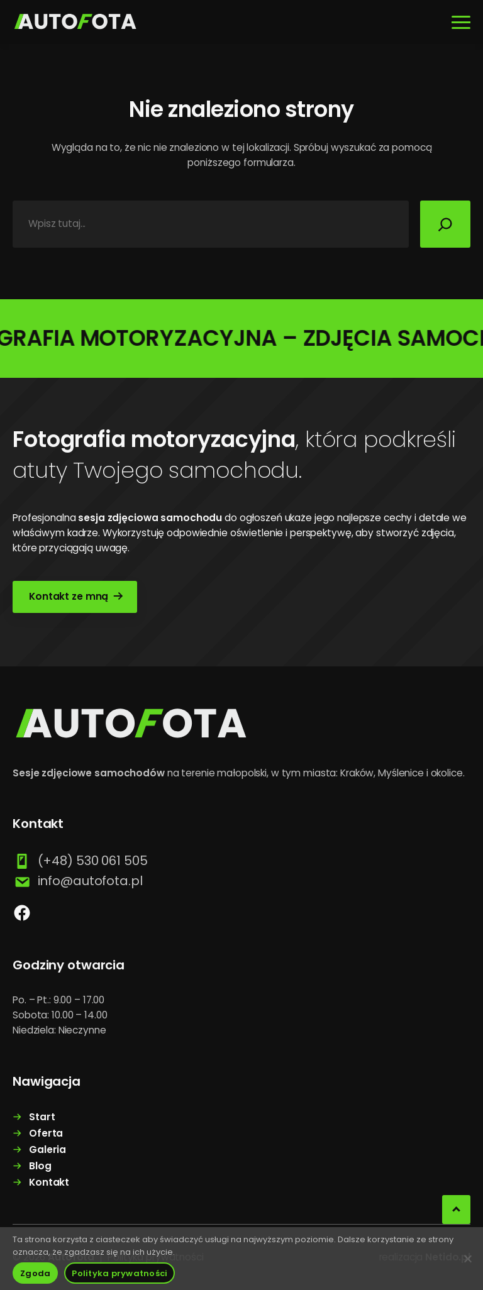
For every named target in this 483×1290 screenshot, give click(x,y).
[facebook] (22, 912)
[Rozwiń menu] (461, 22)
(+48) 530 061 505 (93, 860)
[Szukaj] (445, 224)
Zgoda (35, 1273)
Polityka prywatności (119, 1273)
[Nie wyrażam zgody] (467, 1258)
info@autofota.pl (90, 881)
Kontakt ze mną (68, 596)
